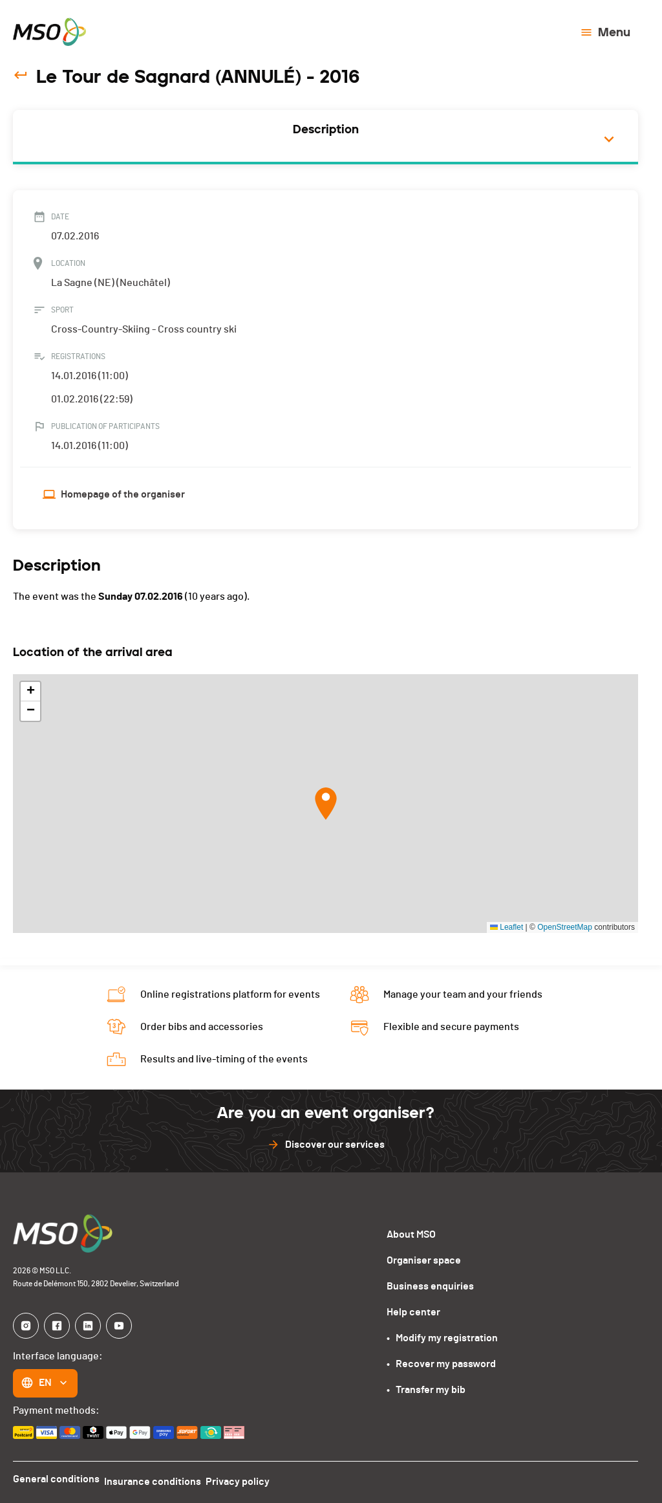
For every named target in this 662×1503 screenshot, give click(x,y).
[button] (326, 803)
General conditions (56, 1479)
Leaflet (506, 927)
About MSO (411, 1234)
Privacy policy (249, 1479)
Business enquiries (430, 1286)
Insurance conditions (158, 1479)
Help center (413, 1312)
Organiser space (424, 1260)
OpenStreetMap (564, 927)
